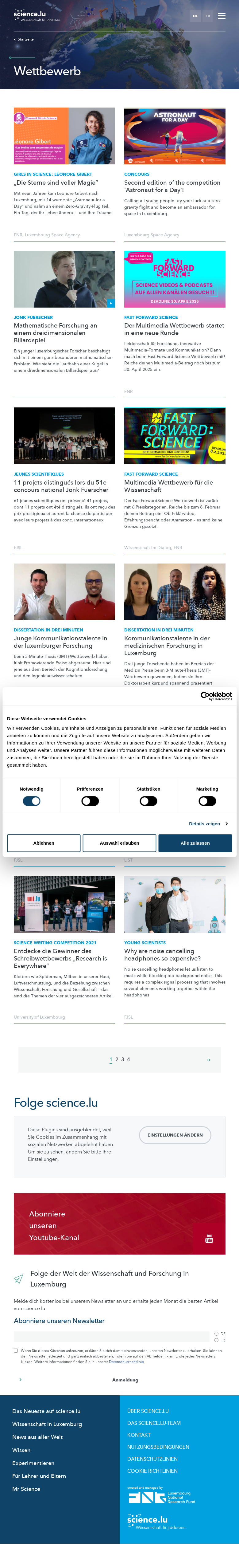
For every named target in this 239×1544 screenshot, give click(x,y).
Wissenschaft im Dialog (147, 548)
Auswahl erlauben (119, 843)
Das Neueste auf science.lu (46, 1411)
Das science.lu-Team (154, 1423)
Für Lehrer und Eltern (39, 1476)
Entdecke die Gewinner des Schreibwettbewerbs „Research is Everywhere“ (60, 959)
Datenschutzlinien (152, 1459)
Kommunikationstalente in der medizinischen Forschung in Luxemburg (167, 646)
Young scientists (145, 943)
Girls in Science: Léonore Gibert (53, 174)
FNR (18, 235)
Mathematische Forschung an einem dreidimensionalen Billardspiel (55, 333)
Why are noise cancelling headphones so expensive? (162, 955)
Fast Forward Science (151, 317)
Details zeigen (204, 823)
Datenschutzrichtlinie (126, 1361)
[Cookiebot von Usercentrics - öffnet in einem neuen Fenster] (205, 696)
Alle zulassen (195, 843)
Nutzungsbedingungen (158, 1447)
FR (208, 16)
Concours (136, 174)
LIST (128, 860)
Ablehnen (43, 843)
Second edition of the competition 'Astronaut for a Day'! (172, 186)
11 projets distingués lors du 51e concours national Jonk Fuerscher (61, 486)
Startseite (24, 39)
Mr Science (26, 1489)
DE (195, 16)
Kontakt (139, 1435)
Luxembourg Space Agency (52, 235)
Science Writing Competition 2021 (55, 943)
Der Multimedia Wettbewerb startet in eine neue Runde (174, 329)
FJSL (18, 548)
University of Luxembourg (39, 1017)
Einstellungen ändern (175, 1135)
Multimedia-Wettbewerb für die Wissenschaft (168, 486)
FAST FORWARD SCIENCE (151, 474)
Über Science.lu (148, 1411)
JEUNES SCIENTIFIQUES (39, 474)
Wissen (21, 1450)
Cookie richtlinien (152, 1471)
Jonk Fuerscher (33, 317)
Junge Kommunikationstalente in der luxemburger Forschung (60, 642)
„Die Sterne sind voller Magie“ (56, 183)
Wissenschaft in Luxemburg (47, 1424)
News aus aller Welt (37, 1437)
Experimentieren (33, 1463)
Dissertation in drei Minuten (48, 630)
